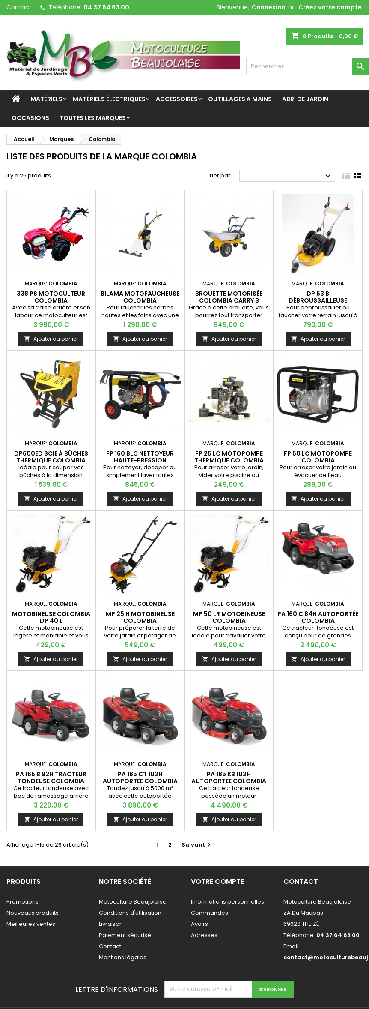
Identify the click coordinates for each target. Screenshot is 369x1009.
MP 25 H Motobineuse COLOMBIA (140, 617)
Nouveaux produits (32, 913)
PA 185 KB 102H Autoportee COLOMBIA (228, 777)
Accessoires (177, 99)
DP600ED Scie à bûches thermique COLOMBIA (51, 457)
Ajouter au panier (51, 338)
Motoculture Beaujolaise (133, 902)
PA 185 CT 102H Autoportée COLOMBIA (140, 777)
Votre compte (217, 881)
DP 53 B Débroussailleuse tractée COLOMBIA (317, 300)
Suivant (197, 845)
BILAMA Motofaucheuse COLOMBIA (140, 297)
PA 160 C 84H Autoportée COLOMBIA (317, 617)
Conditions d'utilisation (130, 913)
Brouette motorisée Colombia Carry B (228, 297)
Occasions (30, 118)
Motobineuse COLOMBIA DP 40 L (51, 617)
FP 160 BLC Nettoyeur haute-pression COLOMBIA (140, 460)
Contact (19, 7)
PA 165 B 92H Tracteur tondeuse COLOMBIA (51, 777)
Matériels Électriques (109, 99)
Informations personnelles (227, 902)
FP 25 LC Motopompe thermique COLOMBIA (229, 457)
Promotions (22, 902)
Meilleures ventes (30, 924)
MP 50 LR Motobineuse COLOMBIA (229, 617)
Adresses (204, 935)
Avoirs (199, 924)
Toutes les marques (93, 118)
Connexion (269, 7)
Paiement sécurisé (125, 935)
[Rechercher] (307, 66)
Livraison (111, 924)
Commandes (209, 913)
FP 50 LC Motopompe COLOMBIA (318, 457)
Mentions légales (122, 957)
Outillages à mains (240, 99)
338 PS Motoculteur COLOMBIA (51, 297)
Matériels (46, 99)
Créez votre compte (330, 7)
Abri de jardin (305, 99)
